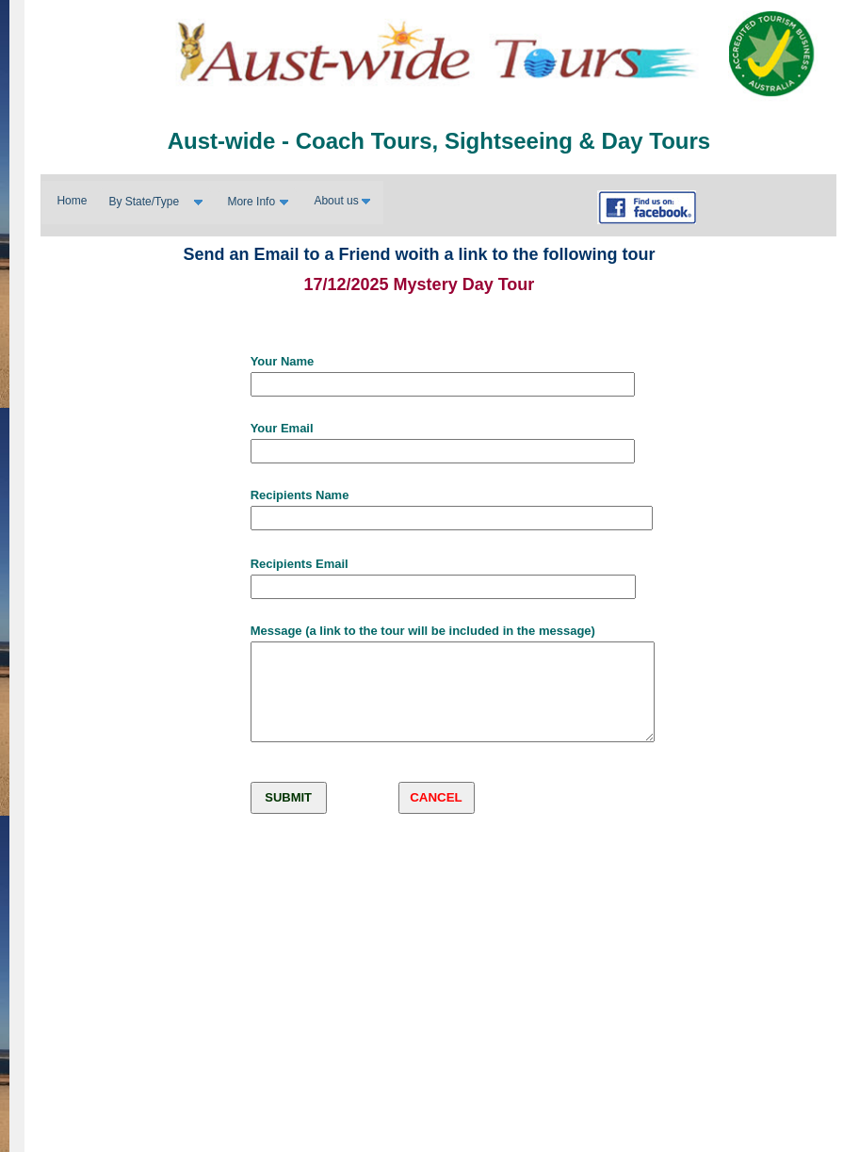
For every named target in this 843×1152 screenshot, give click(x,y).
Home (72, 200)
